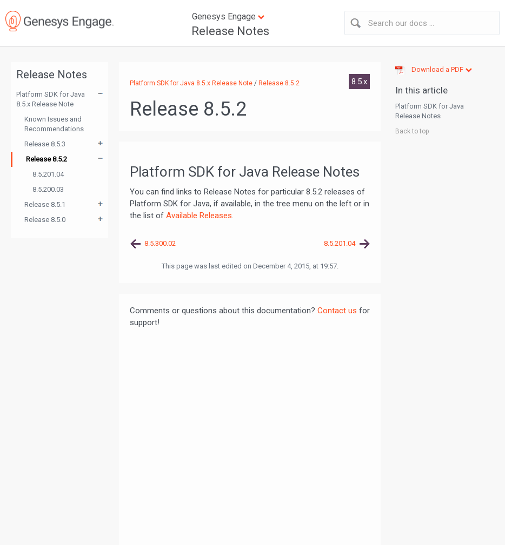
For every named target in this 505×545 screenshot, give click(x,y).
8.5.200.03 (48, 189)
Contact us (337, 310)
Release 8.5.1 (44, 204)
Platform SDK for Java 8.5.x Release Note (50, 99)
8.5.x (359, 81)
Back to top (412, 131)
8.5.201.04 (48, 174)
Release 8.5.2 (46, 159)
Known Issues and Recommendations (54, 124)
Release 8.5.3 (44, 144)
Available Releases (199, 215)
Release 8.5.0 (44, 220)
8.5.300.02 (160, 243)
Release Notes (230, 31)
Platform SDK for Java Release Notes (429, 111)
